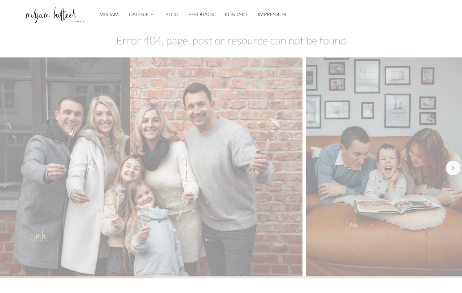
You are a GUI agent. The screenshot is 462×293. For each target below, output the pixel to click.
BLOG (171, 14)
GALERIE (141, 13)
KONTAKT (236, 14)
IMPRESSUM (272, 14)
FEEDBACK (201, 14)
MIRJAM (109, 14)
